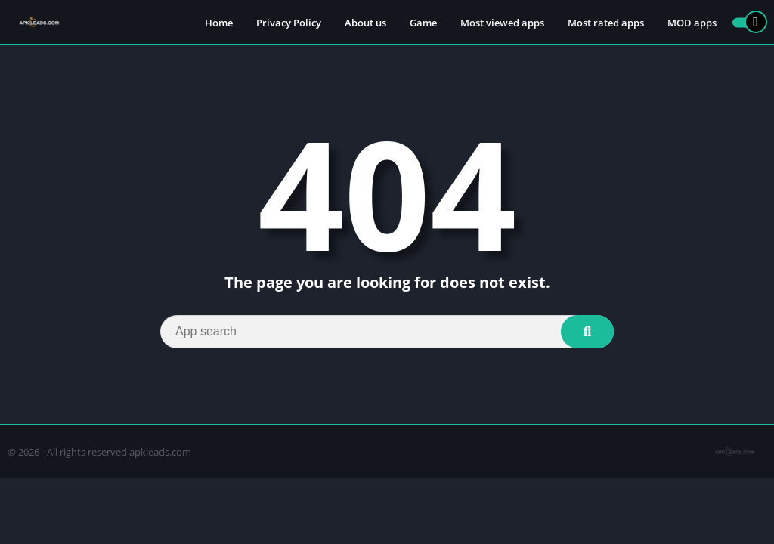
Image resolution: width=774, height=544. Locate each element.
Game (423, 22)
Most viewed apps (502, 22)
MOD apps (692, 22)
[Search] (387, 331)
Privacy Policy (288, 22)
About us (365, 22)
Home (219, 22)
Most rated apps (606, 22)
